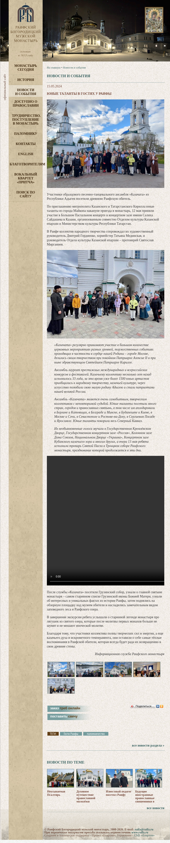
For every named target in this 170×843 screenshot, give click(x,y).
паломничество (96, 737)
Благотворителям (26, 164)
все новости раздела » (148, 749)
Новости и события (25, 92)
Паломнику (25, 134)
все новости (155, 812)
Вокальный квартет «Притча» (25, 178)
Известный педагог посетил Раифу (119, 797)
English (25, 154)
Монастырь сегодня (25, 67)
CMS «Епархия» (144, 839)
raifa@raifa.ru (144, 833)
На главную (54, 67)
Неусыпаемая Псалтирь (56, 797)
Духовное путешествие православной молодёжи (85, 800)
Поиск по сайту (25, 194)
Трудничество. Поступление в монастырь (26, 119)
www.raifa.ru (140, 836)
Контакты (25, 144)
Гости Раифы (71, 737)
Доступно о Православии (26, 103)
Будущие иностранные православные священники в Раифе (144, 802)
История (25, 80)
